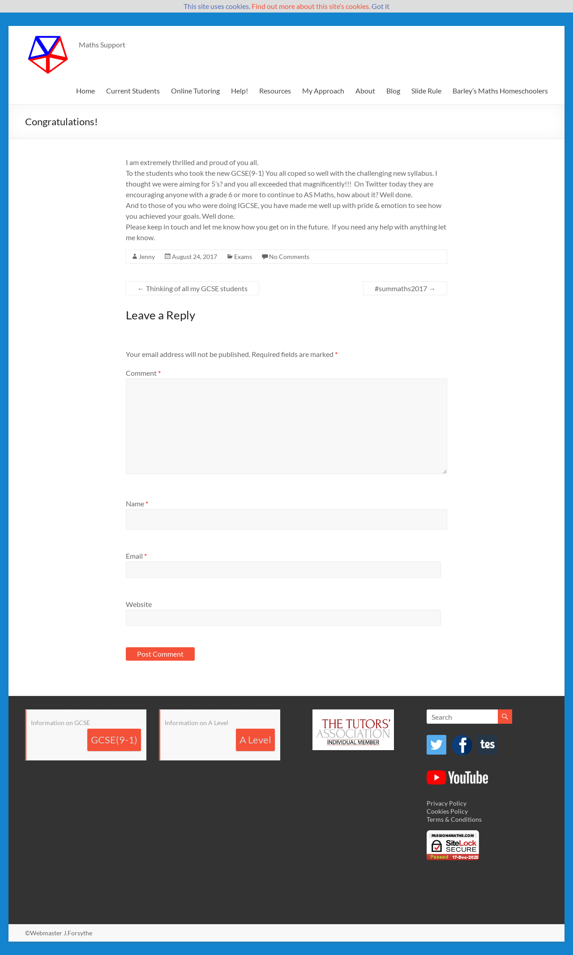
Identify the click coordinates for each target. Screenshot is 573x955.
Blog (393, 90)
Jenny (147, 256)
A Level (255, 740)
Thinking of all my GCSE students (192, 288)
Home (85, 90)
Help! (239, 90)
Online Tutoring (195, 90)
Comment (143, 373)
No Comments (289, 256)
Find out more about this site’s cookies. (311, 6)
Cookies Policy (447, 811)
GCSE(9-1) (114, 740)
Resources (275, 90)
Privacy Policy (446, 803)
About (365, 90)
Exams (243, 256)
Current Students (133, 90)
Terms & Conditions (454, 819)
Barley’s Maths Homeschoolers (500, 90)
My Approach (323, 90)
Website (139, 604)
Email (136, 556)
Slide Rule (426, 90)
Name (137, 503)
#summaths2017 (405, 288)
